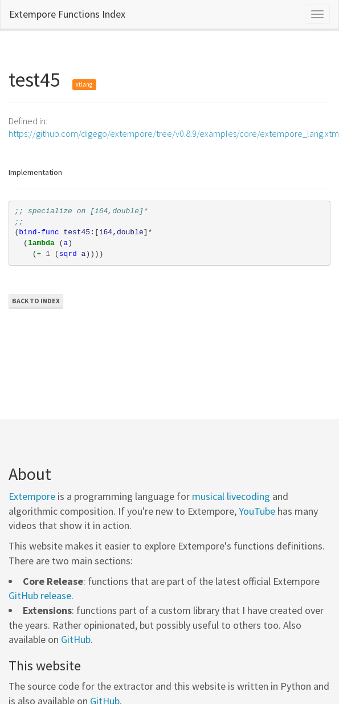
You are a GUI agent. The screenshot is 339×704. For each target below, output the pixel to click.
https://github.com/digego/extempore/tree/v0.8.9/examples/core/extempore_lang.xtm (174, 133)
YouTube (257, 511)
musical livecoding (231, 496)
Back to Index (36, 300)
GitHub (76, 639)
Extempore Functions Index (67, 14)
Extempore (32, 496)
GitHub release (40, 595)
